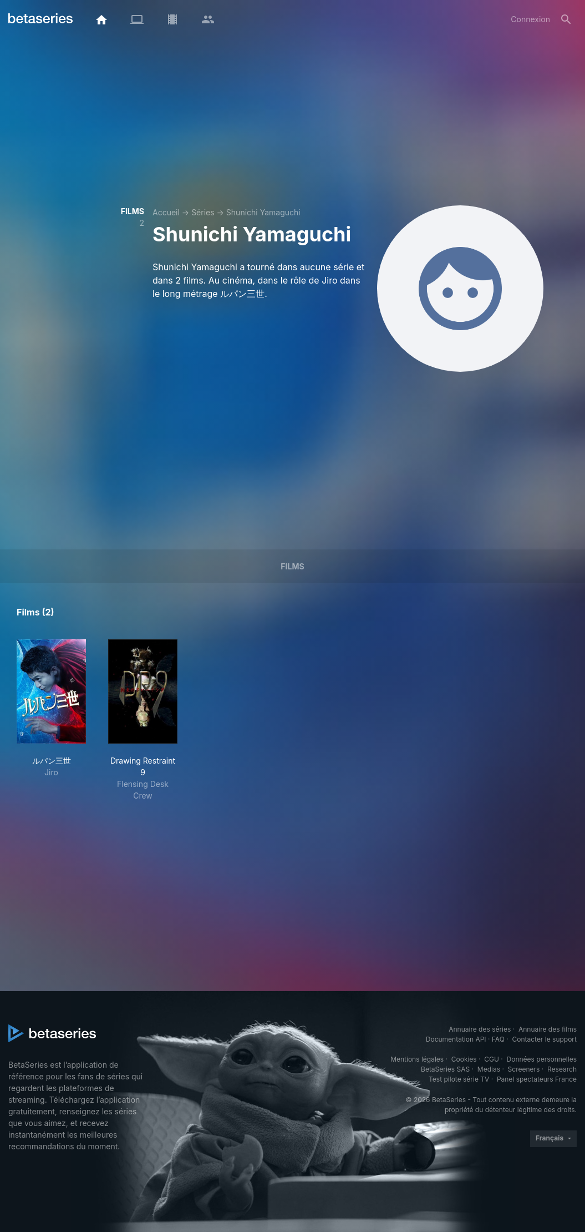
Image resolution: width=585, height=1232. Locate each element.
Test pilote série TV (459, 1079)
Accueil (166, 212)
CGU (491, 1059)
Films (292, 566)
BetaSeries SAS (445, 1069)
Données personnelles (542, 1059)
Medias (488, 1069)
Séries (203, 212)
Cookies (464, 1059)
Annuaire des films (547, 1029)
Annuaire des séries (480, 1029)
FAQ (498, 1039)
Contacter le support (544, 1039)
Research (562, 1069)
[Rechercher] (566, 19)
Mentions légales (417, 1059)
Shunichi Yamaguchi (263, 212)
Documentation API (456, 1039)
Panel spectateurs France (537, 1079)
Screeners (524, 1069)
